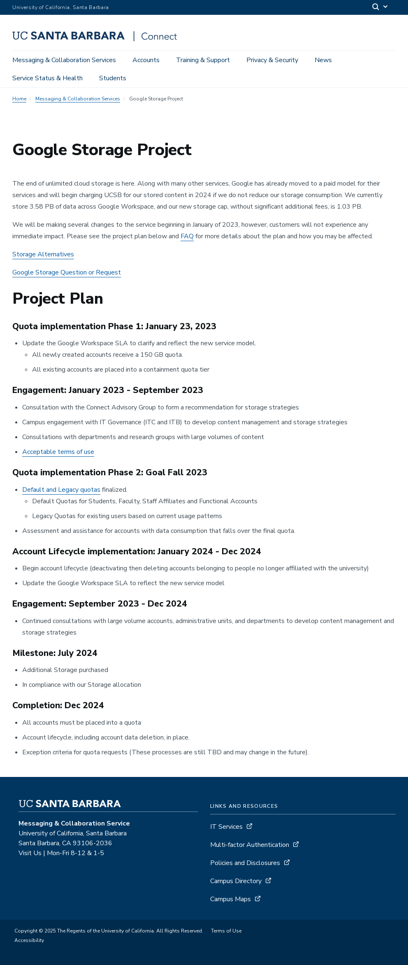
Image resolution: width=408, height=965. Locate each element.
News (323, 60)
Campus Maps (230, 899)
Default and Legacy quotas (61, 489)
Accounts (146, 60)
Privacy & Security (272, 60)
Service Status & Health (47, 78)
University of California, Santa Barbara (60, 7)
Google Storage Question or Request (66, 272)
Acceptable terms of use (58, 451)
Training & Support (203, 60)
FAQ (187, 236)
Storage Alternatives (43, 254)
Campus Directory (236, 881)
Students (112, 78)
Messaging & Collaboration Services (64, 60)
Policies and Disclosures (245, 862)
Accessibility (29, 940)
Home (19, 98)
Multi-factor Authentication (249, 844)
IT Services (226, 826)
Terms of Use (226, 931)
